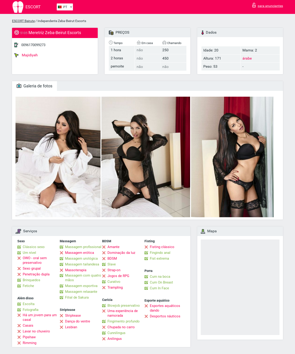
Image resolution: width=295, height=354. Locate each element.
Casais (28, 325)
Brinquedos (31, 280)
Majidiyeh (26, 55)
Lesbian (71, 327)
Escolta (29, 304)
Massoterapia (75, 270)
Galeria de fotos (34, 85)
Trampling (115, 287)
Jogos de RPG (118, 276)
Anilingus (114, 339)
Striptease (73, 315)
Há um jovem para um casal (40, 317)
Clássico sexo (34, 247)
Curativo (113, 282)
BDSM (112, 258)
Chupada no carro (121, 327)
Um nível (29, 253)
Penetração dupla (36, 274)
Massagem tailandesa (82, 264)
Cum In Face (159, 288)
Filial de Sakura (77, 297)
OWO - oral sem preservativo (35, 260)
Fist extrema (159, 258)
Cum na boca (160, 276)
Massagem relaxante (81, 292)
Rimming (29, 343)
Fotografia (30, 310)
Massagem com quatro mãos (83, 277)
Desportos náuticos (165, 316)
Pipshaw (29, 337)
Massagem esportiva (81, 286)
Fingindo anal (160, 253)
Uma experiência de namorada (122, 313)
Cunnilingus (116, 333)
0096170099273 (33, 45)
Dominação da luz (121, 253)
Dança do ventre (77, 321)
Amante (113, 247)
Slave (111, 264)
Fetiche (28, 286)
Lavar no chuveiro (36, 331)
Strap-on (113, 270)
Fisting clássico (162, 247)
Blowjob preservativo (123, 305)
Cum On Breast (161, 282)
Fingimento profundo (123, 321)
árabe (247, 58)
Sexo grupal (32, 268)
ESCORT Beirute (23, 21)
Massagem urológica (81, 258)
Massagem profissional (83, 247)
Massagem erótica (79, 253)
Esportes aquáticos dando (165, 308)
